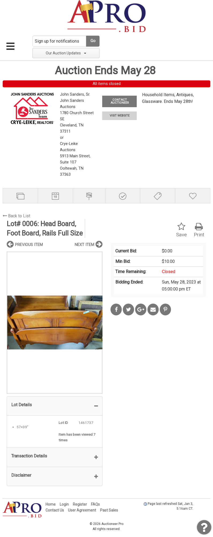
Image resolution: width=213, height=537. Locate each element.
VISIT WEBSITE (120, 115)
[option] (54, 322)
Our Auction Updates (66, 53)
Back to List (16, 215)
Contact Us (54, 510)
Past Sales (109, 510)
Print (199, 230)
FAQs (95, 504)
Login (64, 504)
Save (181, 230)
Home (50, 504)
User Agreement (82, 510)
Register (80, 504)
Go (93, 41)
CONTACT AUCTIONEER (120, 101)
